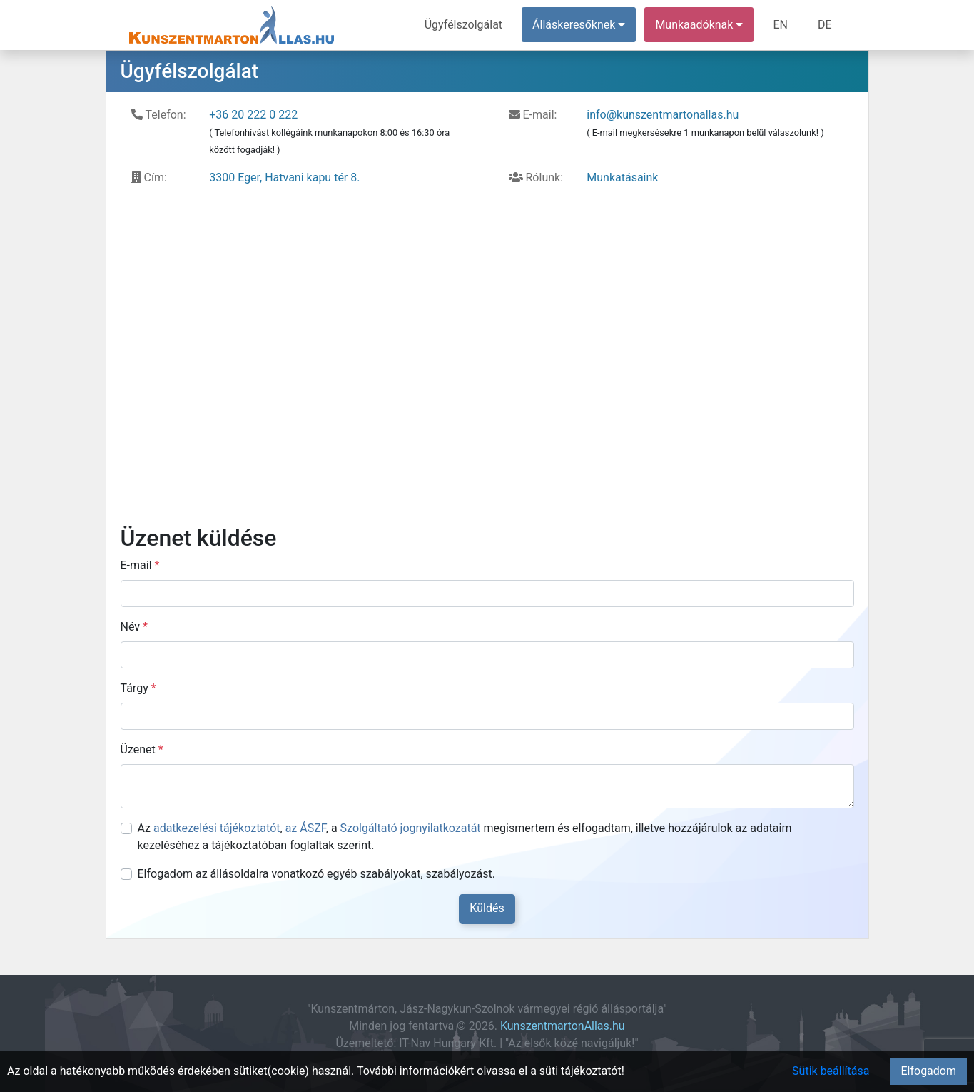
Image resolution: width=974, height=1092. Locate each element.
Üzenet (142, 749)
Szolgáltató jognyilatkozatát (410, 828)
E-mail (140, 565)
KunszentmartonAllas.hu (562, 1026)
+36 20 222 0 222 (253, 114)
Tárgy (138, 688)
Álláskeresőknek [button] (578, 24)
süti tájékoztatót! (581, 1071)
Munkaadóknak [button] (699, 24)
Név (134, 626)
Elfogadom (928, 1071)
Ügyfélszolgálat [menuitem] (463, 24)
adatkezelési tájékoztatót (216, 828)
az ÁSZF (305, 828)
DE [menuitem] (825, 24)
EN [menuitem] (780, 24)
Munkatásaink (622, 177)
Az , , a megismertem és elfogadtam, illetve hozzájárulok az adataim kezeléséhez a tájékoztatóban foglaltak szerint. (465, 836)
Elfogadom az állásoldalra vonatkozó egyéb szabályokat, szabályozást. (316, 874)
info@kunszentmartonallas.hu (663, 114)
